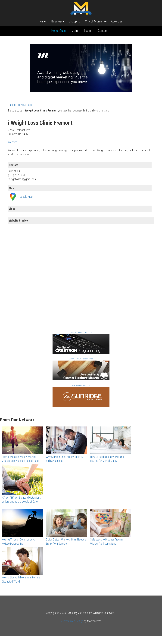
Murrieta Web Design (72, 621)
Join (75, 31)
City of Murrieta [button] (95, 21)
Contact (103, 31)
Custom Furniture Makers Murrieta (81, 359)
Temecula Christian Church (81, 385)
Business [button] (57, 21)
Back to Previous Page (20, 104)
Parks (43, 21)
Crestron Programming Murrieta (81, 332)
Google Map (26, 196)
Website (12, 142)
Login (87, 31)
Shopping (75, 21)
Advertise (116, 21)
